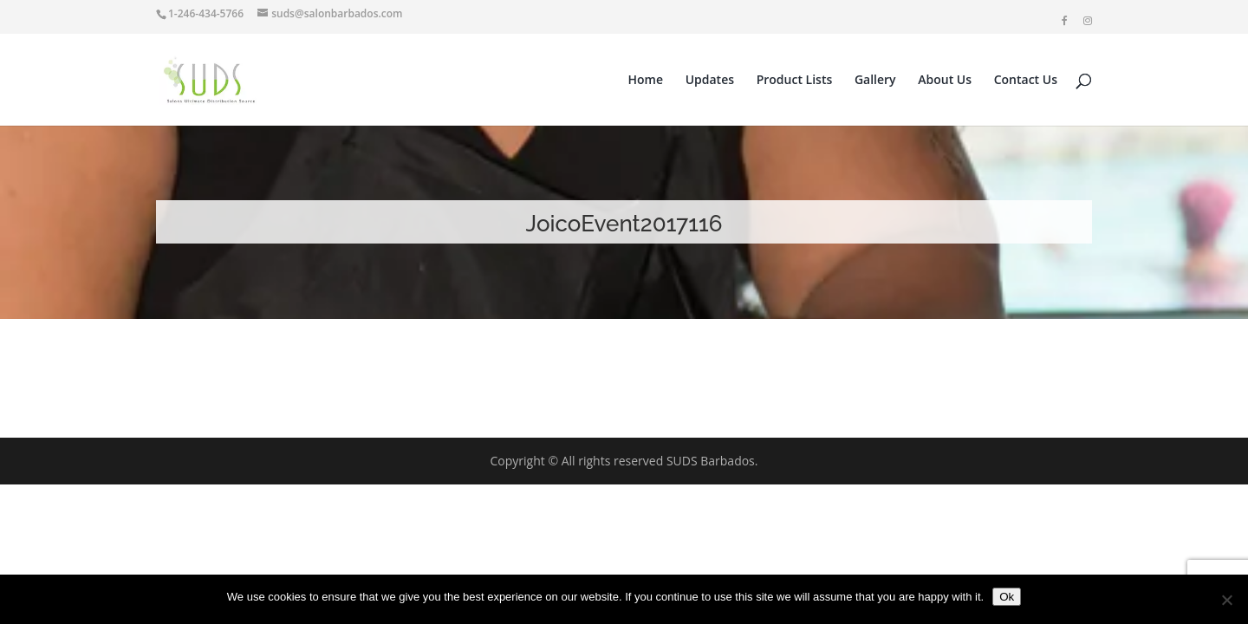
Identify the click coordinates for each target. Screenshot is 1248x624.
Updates (710, 81)
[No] (1226, 599)
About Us (945, 81)
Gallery (875, 81)
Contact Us (1025, 81)
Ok (1006, 596)
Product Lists (795, 81)
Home (646, 81)
